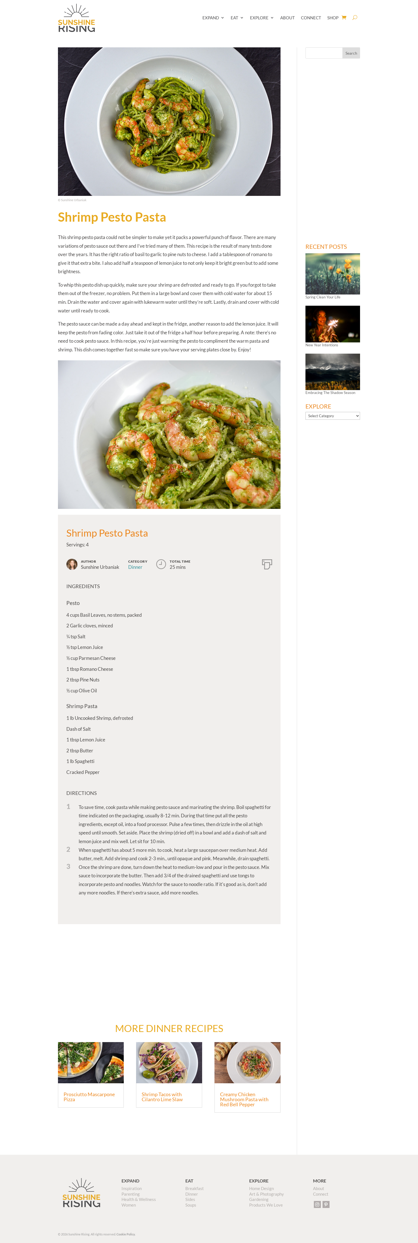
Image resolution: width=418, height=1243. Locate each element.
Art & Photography (266, 1193)
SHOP (332, 17)
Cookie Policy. (125, 1234)
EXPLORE (259, 17)
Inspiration (132, 1188)
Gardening (258, 1199)
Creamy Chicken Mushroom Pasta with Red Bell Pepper (244, 1099)
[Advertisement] (169, 969)
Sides (190, 1199)
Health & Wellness (139, 1199)
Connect (320, 1193)
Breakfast (194, 1188)
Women (129, 1204)
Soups (190, 1204)
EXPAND (210, 17)
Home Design (261, 1188)
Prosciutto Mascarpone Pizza (89, 1096)
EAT (234, 17)
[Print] (267, 563)
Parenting (131, 1193)
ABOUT (287, 17)
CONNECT (311, 17)
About (318, 1188)
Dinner (135, 567)
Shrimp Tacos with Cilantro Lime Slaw (162, 1096)
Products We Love (266, 1204)
